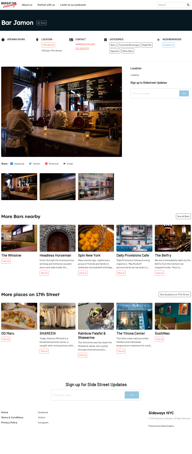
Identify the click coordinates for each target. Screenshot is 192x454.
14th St (5, 261)
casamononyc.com (85, 43)
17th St (5, 339)
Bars (113, 44)
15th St (44, 273)
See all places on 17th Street (174, 294)
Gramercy (169, 44)
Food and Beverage (129, 44)
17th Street (48, 44)
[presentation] (172, 4)
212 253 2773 (82, 48)
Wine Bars (127, 50)
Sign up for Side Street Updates (96, 384)
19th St (120, 273)
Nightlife (147, 44)
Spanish (115, 50)
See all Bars (183, 216)
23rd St (83, 273)
